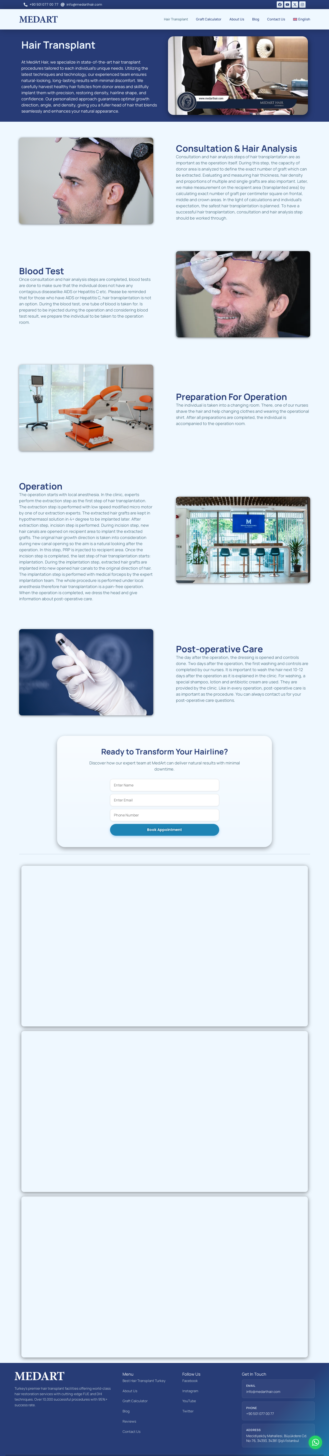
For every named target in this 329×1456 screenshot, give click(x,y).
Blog (255, 19)
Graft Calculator (208, 19)
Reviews (129, 1406)
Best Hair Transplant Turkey (144, 1365)
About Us (236, 19)
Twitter (187, 1396)
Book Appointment (164, 814)
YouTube (189, 1386)
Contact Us (276, 19)
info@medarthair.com (263, 1376)
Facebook (190, 1365)
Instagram (190, 1376)
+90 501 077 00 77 (260, 1399)
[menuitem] (301, 19)
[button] (237, 75)
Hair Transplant (176, 19)
